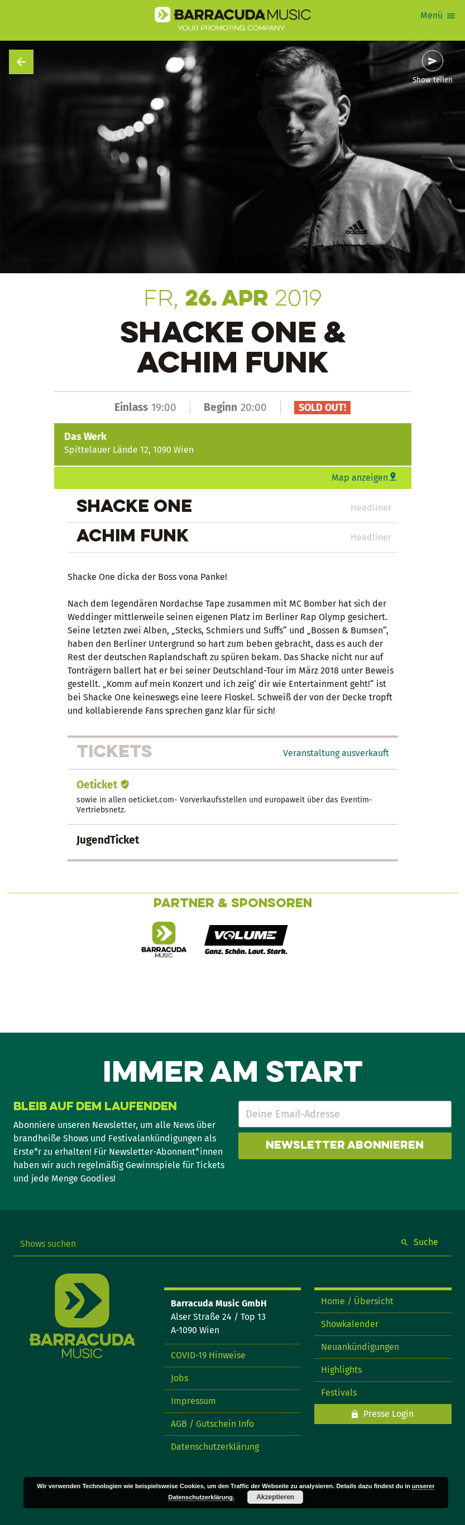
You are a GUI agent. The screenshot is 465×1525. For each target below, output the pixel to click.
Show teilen (433, 80)
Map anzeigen (360, 477)
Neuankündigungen (360, 1347)
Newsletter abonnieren (345, 1146)
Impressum (193, 1401)
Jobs (179, 1378)
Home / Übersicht (357, 1301)
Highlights (341, 1369)
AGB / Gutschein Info (212, 1424)
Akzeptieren (275, 1497)
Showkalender (349, 1324)
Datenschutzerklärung (215, 1446)
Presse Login (388, 1413)
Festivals (339, 1392)
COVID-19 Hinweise (208, 1355)
